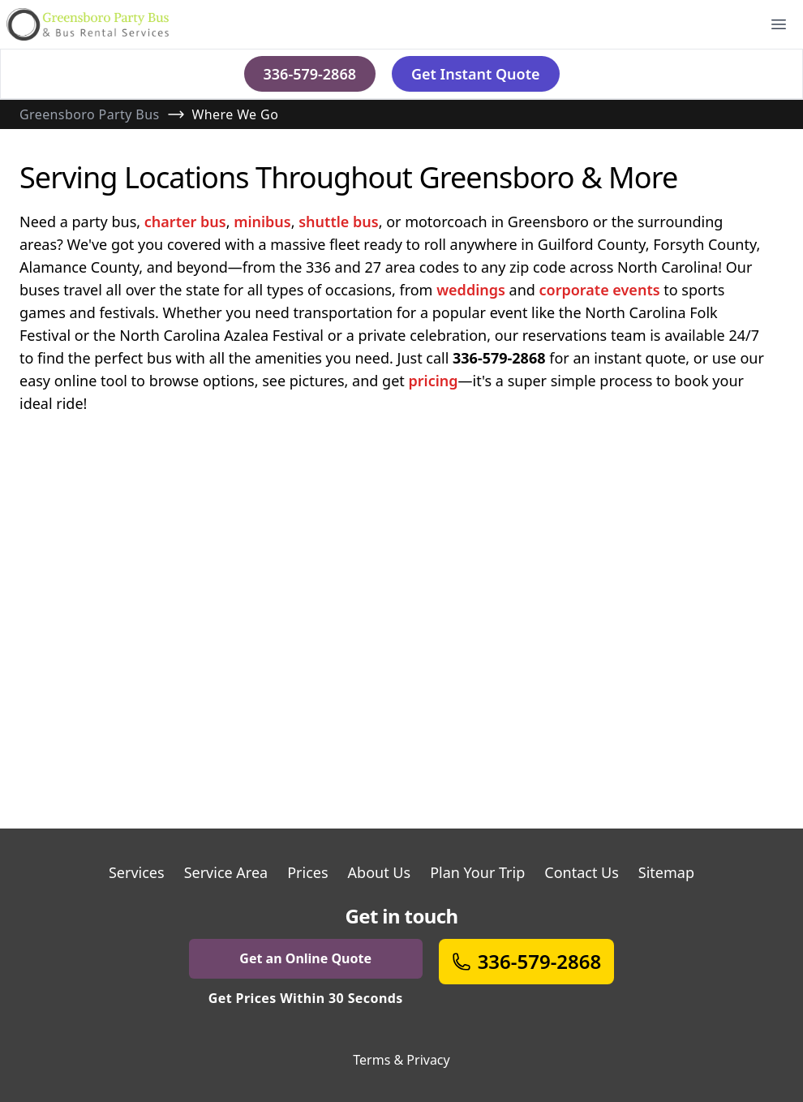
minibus (262, 221)
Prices (307, 872)
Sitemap (666, 872)
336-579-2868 (310, 74)
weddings (470, 289)
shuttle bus (338, 221)
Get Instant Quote (475, 74)
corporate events (599, 289)
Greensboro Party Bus (89, 114)
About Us (379, 872)
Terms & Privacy (401, 1060)
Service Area (226, 872)
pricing (432, 380)
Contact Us (581, 872)
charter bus (185, 221)
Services (137, 872)
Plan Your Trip (477, 872)
